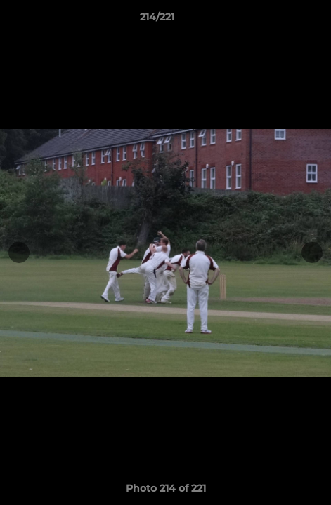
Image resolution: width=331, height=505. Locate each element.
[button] (280, 20)
